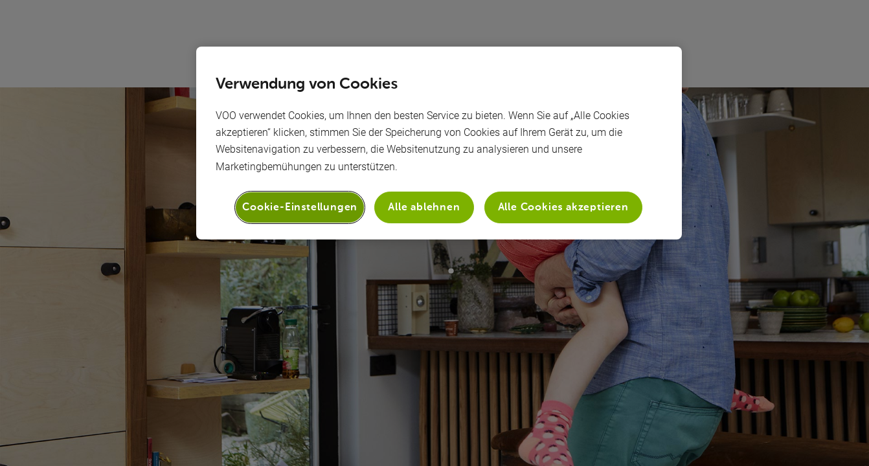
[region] (439, 143)
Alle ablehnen (424, 207)
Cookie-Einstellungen (299, 207)
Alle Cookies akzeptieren (563, 207)
